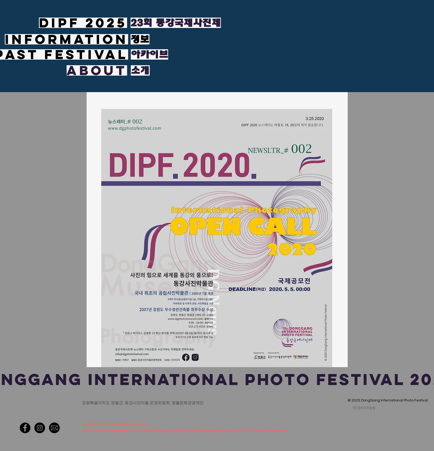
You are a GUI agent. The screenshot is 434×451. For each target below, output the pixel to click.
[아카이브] (149, 54)
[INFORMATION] (66, 39)
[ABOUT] (97, 70)
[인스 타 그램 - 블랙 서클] (39, 428)
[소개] (140, 70)
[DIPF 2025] (83, 23)
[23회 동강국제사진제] (176, 23)
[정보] (140, 39)
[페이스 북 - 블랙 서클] (25, 428)
